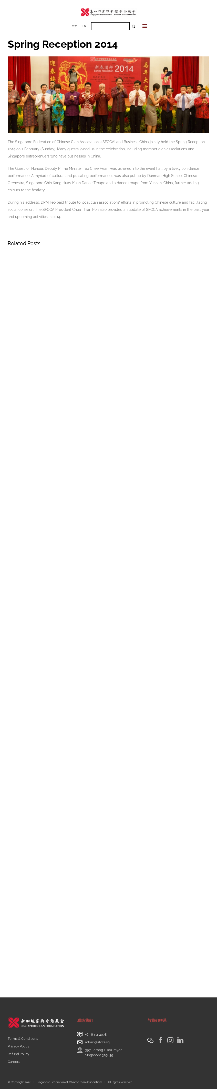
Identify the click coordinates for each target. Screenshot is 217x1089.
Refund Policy (18, 1054)
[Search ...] (110, 26)
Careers (14, 1062)
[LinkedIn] (180, 1040)
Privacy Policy (18, 1046)
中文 (74, 26)
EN (84, 26)
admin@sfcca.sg (97, 1042)
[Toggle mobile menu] (145, 26)
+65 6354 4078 (96, 1034)
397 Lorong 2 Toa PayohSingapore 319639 (103, 1052)
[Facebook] (160, 1040)
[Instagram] (170, 1040)
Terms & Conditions (23, 1039)
